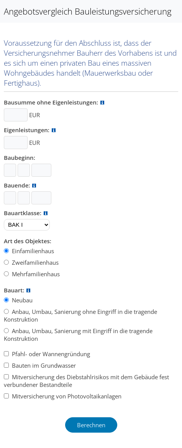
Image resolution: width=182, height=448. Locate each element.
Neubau (21, 300)
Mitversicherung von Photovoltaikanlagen (65, 396)
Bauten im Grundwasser (43, 365)
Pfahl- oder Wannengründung (50, 354)
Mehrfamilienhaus (35, 274)
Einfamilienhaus (32, 251)
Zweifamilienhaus (34, 262)
